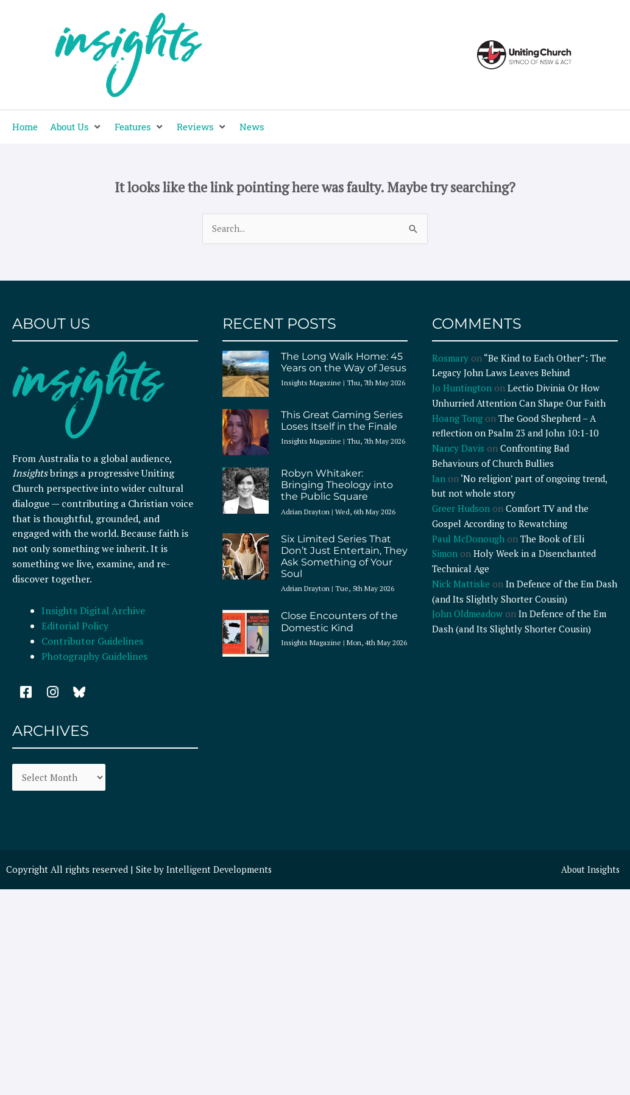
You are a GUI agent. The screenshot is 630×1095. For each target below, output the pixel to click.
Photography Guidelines (94, 656)
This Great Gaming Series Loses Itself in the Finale (342, 421)
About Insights (589, 871)
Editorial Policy (76, 626)
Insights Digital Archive (93, 611)
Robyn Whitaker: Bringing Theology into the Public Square (337, 485)
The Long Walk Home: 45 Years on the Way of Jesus (343, 362)
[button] (76, 127)
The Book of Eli (552, 539)
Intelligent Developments (220, 871)
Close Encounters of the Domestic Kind (339, 622)
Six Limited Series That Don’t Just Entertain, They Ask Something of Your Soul (344, 557)
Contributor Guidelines (92, 641)
